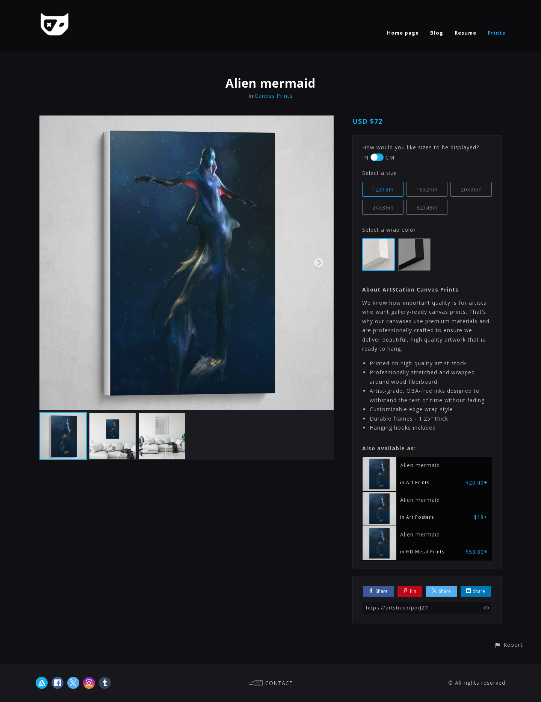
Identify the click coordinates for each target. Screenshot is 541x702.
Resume (465, 32)
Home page (403, 32)
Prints (496, 32)
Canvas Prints (274, 95)
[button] (508, 644)
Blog (436, 32)
